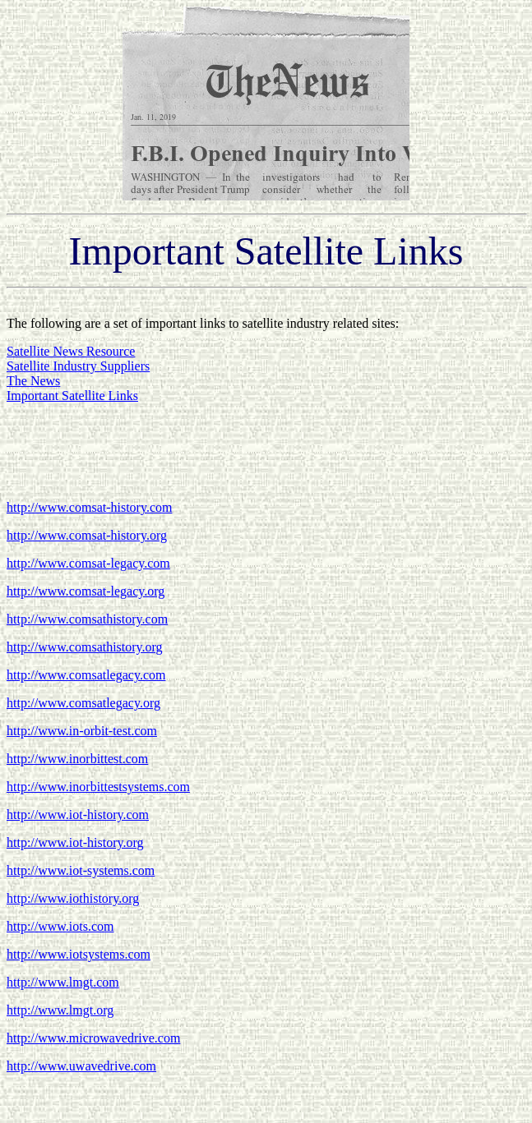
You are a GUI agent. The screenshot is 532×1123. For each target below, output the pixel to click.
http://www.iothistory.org (73, 898)
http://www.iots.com (60, 926)
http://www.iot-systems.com (81, 870)
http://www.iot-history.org (75, 842)
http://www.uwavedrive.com (81, 1066)
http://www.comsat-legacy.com (88, 563)
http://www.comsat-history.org (87, 535)
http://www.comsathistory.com (87, 619)
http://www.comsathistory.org (85, 647)
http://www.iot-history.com (78, 815)
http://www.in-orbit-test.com (82, 731)
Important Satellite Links (72, 396)
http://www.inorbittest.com (77, 759)
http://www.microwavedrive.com (93, 1038)
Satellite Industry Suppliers (78, 366)
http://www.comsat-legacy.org (85, 591)
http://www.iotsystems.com (78, 954)
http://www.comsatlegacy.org (83, 703)
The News (33, 381)
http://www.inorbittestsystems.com (98, 787)
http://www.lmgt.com (63, 982)
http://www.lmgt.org (60, 1010)
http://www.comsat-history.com (89, 507)
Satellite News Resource (71, 351)
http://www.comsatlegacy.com (86, 675)
